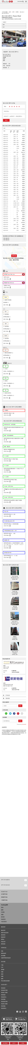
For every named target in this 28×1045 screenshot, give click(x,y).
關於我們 (3, 930)
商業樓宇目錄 (4, 897)
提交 (6, 120)
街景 (3, 27)
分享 (14, 1043)
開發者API (3, 953)
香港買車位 (3, 1008)
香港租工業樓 (4, 992)
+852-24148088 (15, 672)
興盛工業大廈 (15, 651)
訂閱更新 (5, 1043)
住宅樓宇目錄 (4, 894)
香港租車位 (3, 997)
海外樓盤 (3, 955)
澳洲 (2, 974)
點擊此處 (14, 255)
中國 (2, 965)
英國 (2, 976)
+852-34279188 (15, 689)
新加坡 (2, 917)
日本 (2, 967)
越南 (2, 910)
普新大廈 (15, 606)
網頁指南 (3, 944)
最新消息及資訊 (4, 932)
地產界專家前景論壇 (6, 958)
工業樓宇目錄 (4, 900)
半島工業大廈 (15, 576)
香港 (2, 907)
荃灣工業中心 (15, 621)
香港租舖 (3, 995)
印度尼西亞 (4, 921)
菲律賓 (2, 912)
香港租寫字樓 (4, 990)
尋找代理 (3, 941)
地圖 (3, 24)
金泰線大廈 (14, 591)
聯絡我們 (3, 937)
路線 (22, 1043)
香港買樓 (3, 999)
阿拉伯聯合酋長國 (5, 981)
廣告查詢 (3, 935)
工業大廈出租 (6, 240)
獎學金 (2, 939)
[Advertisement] (14, 85)
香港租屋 (3, 988)
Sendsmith (24, 724)
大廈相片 (4, 22)
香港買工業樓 (4, 1004)
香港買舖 (3, 1006)
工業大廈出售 (6, 238)
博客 (2, 951)
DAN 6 (14, 636)
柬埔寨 (2, 969)
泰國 (2, 914)
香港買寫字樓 (4, 1001)
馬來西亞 (3, 919)
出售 (4, 128)
